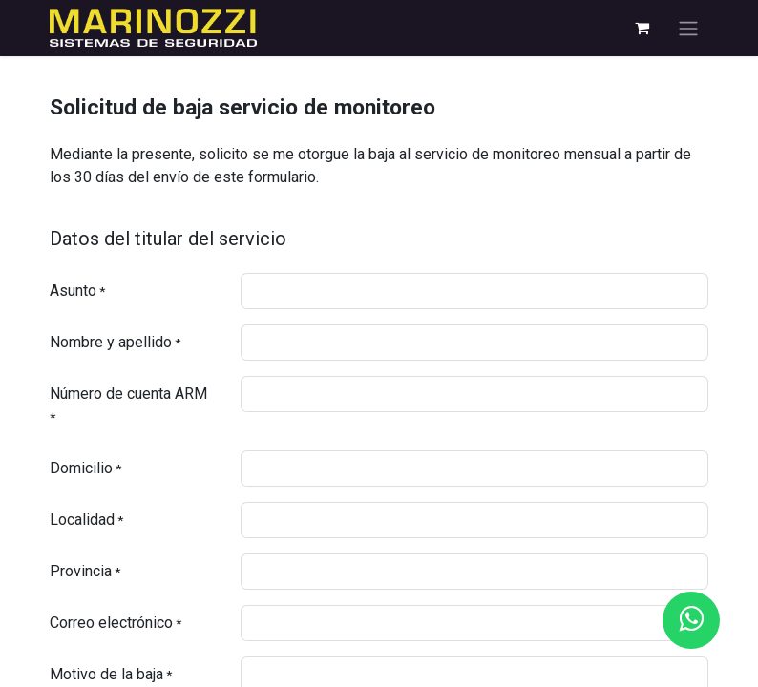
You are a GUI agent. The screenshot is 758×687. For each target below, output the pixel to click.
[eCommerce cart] (641, 28)
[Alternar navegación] (688, 28)
